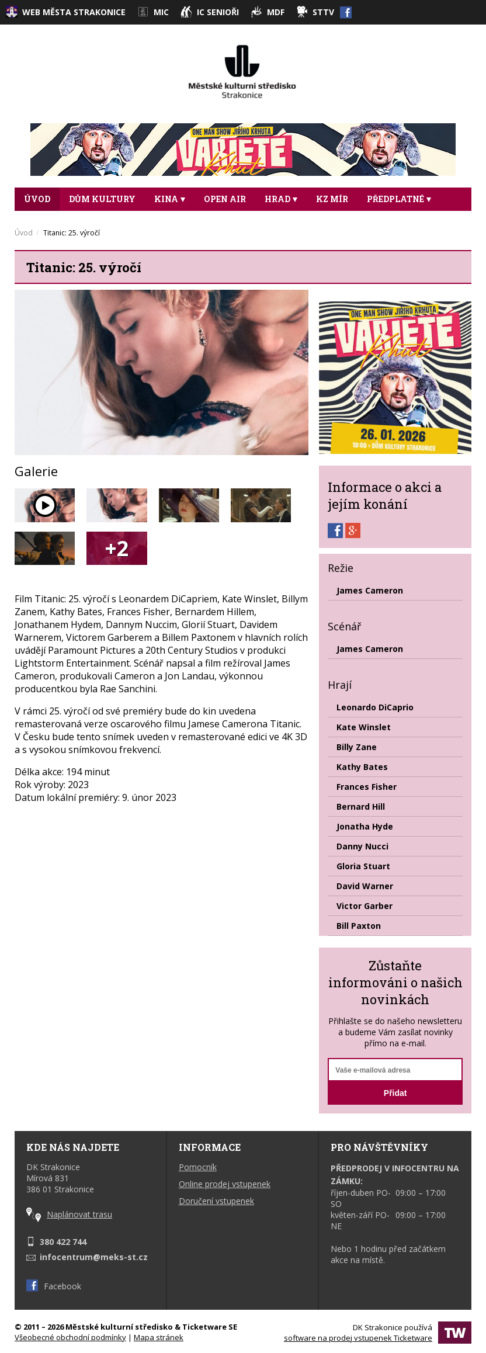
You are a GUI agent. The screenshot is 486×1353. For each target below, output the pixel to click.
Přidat (395, 1093)
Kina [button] (169, 198)
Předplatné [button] (399, 198)
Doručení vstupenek (216, 1200)
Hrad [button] (281, 198)
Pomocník (198, 1166)
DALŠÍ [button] (106, 222)
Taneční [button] (47, 222)
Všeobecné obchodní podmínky (70, 1337)
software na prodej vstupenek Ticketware (358, 1338)
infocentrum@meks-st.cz (94, 1256)
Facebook (53, 1286)
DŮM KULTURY (102, 198)
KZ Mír (332, 198)
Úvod (37, 198)
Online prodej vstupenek (224, 1183)
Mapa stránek (158, 1337)
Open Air (225, 198)
